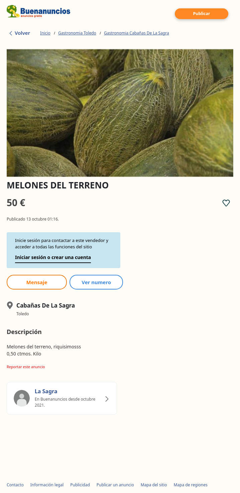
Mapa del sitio (154, 485)
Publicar (201, 13)
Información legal (47, 485)
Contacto (15, 485)
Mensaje (36, 282)
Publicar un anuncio (115, 485)
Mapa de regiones (190, 485)
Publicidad (80, 485)
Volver (19, 32)
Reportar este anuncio (26, 366)
